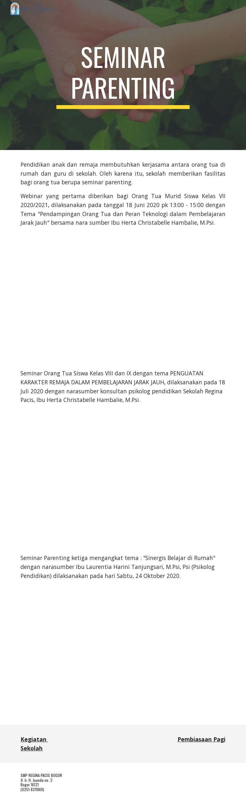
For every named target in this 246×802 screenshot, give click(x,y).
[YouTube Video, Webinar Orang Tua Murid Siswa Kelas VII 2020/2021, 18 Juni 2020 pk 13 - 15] (123, 298)
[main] (123, 75)
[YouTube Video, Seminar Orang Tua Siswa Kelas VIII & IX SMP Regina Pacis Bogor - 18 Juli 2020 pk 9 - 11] (123, 479)
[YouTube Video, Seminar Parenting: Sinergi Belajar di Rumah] (123, 657)
